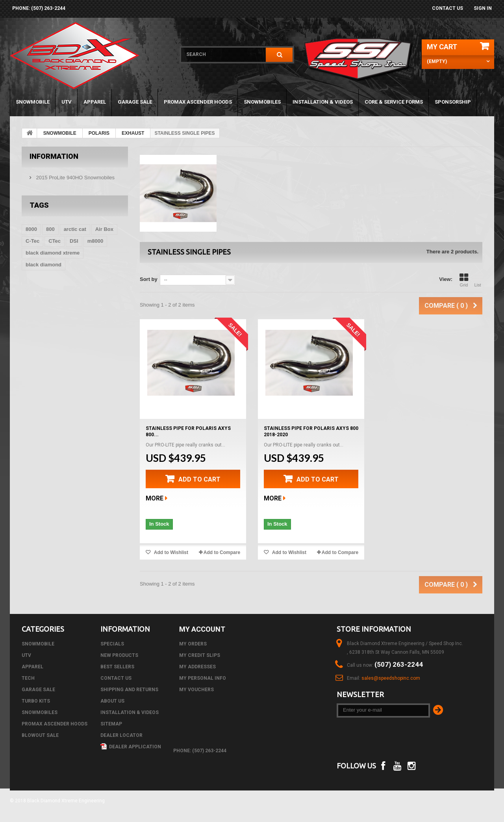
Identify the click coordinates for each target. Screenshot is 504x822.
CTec (54, 241)
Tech (28, 678)
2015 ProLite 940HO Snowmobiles (75, 177)
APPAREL (94, 102)
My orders (193, 644)
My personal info (202, 678)
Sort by (149, 279)
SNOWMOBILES (262, 102)
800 (50, 229)
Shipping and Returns (129, 689)
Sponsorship (453, 102)
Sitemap (111, 724)
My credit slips (199, 655)
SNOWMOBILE (33, 102)
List (477, 280)
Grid (464, 280)
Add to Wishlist (170, 552)
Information (54, 156)
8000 (31, 229)
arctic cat (75, 229)
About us (112, 701)
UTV (66, 102)
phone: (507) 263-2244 (38, 8)
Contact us (447, 8)
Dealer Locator (121, 735)
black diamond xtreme (53, 253)
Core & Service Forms (394, 102)
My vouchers (196, 689)
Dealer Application (130, 746)
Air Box (104, 229)
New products (119, 655)
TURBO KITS (36, 701)
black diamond (43, 265)
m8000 (95, 241)
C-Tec (32, 241)
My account (202, 629)
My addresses (197, 667)
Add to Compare (222, 552)
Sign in (483, 8)
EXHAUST (133, 133)
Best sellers (117, 667)
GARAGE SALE (135, 102)
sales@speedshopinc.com (390, 678)
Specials (112, 644)
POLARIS (99, 133)
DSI (74, 241)
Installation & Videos (323, 102)
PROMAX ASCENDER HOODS (198, 102)
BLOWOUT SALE (40, 735)
